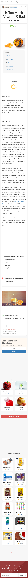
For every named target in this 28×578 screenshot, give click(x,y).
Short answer (10, 55)
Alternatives (10, 69)
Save (23, 7)
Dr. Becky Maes (13, 7)
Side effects (10, 66)
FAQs (8, 62)
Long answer (10, 59)
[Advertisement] (14, 237)
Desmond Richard (12, 329)
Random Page (14, 416)
